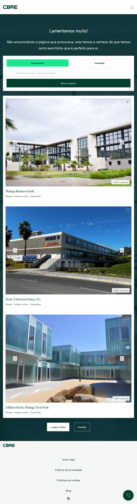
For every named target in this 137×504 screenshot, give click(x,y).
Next (122, 142)
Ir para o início (58, 427)
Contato (82, 427)
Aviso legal (68, 459)
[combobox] (68, 73)
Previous (15, 142)
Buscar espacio (68, 83)
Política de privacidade (68, 469)
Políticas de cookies (68, 480)
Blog (68, 490)
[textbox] (68, 73)
